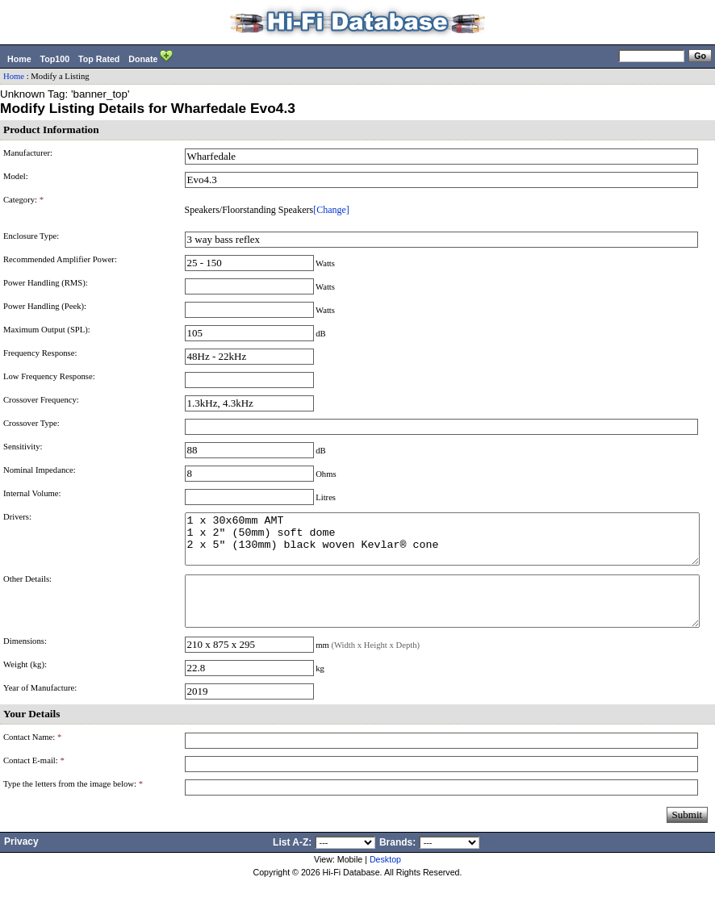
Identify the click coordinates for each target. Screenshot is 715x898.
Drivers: (17, 516)
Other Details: (27, 588)
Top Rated (98, 59)
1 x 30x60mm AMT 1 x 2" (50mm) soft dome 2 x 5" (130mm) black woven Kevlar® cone (442, 543)
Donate (150, 57)
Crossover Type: (31, 423)
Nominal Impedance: (39, 470)
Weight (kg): (25, 683)
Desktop (385, 878)
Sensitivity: (23, 446)
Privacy (21, 861)
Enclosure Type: (31, 236)
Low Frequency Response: (49, 376)
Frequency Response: (40, 353)
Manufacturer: (27, 152)
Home (19, 59)
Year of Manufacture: (40, 707)
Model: (15, 176)
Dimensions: (25, 660)
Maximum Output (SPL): (46, 329)
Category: (23, 199)
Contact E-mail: (34, 779)
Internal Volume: (32, 493)
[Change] (331, 209)
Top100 (55, 59)
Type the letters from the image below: (73, 803)
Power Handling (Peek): (44, 306)
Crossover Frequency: (41, 399)
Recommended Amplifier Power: (60, 259)
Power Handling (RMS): (45, 282)
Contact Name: (32, 756)
